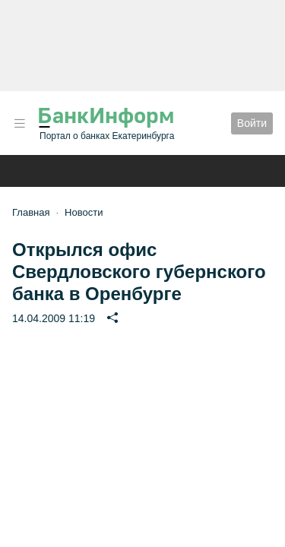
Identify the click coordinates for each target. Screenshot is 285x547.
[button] (19, 123)
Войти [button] (252, 123)
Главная (30, 212)
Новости (84, 212)
